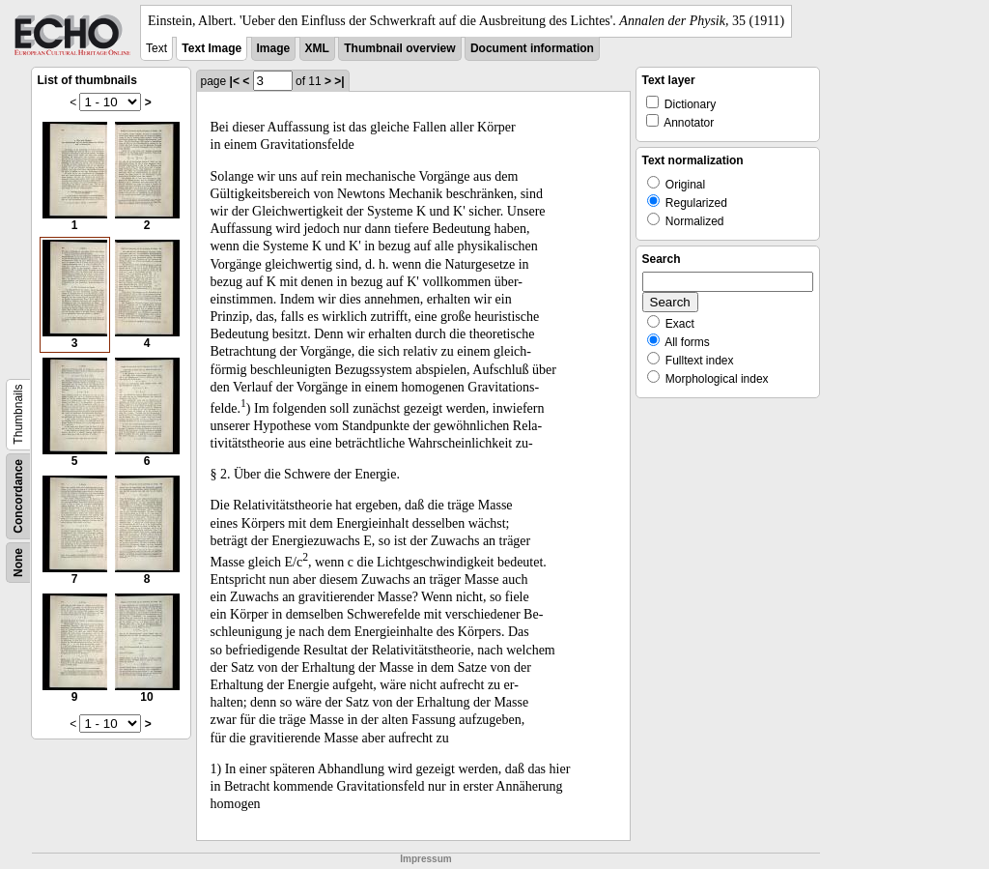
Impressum (425, 859)
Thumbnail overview (399, 48)
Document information (532, 48)
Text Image (211, 48)
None (18, 562)
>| (339, 81)
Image (274, 48)
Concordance (18, 496)
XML (317, 48)
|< (235, 81)
